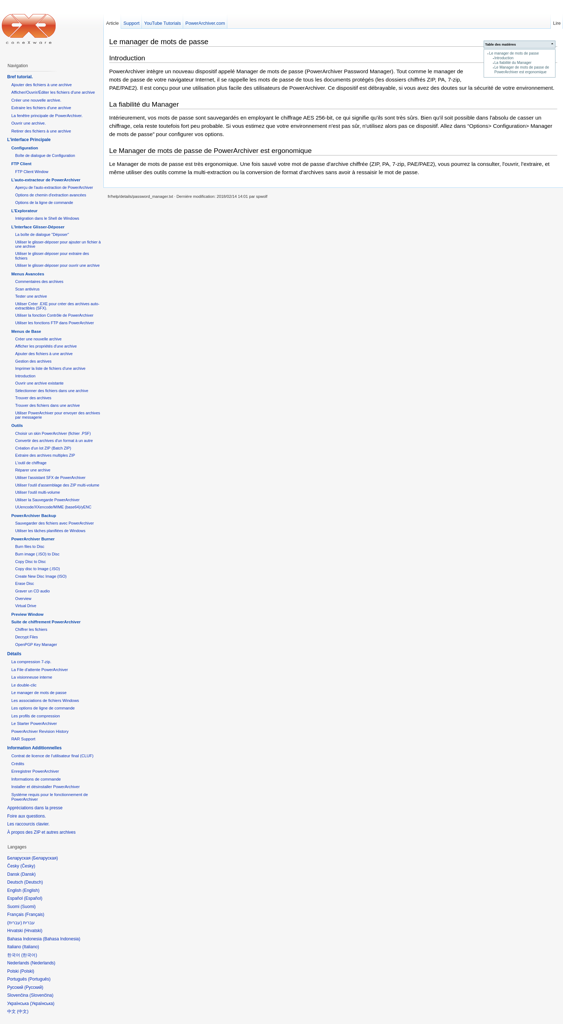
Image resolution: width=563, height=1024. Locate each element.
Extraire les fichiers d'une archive (41, 108)
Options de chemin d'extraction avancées (50, 195)
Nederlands (43, 962)
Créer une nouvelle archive (38, 339)
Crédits (17, 764)
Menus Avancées (27, 274)
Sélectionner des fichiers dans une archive (51, 390)
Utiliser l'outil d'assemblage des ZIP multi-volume (57, 485)
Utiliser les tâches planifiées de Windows (50, 531)
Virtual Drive (25, 606)
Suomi (28, 906)
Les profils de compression (35, 716)
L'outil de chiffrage (30, 463)
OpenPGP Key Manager (36, 644)
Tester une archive (31, 296)
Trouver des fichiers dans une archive (47, 405)
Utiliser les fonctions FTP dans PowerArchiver (54, 323)
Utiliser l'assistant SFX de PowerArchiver (50, 477)
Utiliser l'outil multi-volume (37, 492)
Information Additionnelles (34, 747)
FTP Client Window (31, 171)
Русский (34, 987)
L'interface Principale (29, 139)
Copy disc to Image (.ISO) (37, 569)
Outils (17, 425)
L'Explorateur (24, 211)
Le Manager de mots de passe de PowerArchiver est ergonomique (521, 69)
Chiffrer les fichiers (31, 629)
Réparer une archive (32, 470)
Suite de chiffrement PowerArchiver (45, 622)
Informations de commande (36, 779)
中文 (22, 1011)
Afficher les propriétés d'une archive (46, 346)
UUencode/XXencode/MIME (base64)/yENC (53, 507)
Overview (23, 598)
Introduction (503, 58)
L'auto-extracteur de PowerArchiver (45, 180)
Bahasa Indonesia (61, 938)
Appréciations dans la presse (34, 807)
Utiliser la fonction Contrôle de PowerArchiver (54, 315)
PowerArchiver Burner (33, 539)
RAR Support (23, 739)
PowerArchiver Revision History (40, 731)
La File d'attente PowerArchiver (39, 669)
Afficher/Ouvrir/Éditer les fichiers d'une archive (53, 92)
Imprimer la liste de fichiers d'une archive (50, 368)
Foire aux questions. (26, 816)
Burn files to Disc (29, 546)
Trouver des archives (33, 398)
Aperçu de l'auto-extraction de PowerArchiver (54, 187)
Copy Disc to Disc (30, 561)
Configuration (24, 148)
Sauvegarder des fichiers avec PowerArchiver (54, 523)
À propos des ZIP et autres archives (41, 832)
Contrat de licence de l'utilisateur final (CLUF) (52, 756)
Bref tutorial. (20, 76)
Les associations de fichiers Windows (45, 700)
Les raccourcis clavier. (28, 824)
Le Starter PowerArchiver (34, 723)
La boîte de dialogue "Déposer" (42, 234)
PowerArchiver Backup (33, 515)
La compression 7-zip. (31, 662)
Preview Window (27, 614)
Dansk (28, 874)
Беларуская (44, 858)
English (31, 890)
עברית (14, 922)
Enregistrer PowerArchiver (35, 771)
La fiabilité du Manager (513, 63)
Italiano (31, 946)
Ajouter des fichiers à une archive (41, 85)
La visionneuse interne (31, 677)
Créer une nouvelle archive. (36, 100)
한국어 (29, 955)
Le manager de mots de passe (514, 53)
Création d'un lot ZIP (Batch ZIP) (43, 448)
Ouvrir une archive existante (39, 383)
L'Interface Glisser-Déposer (37, 227)
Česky (28, 866)
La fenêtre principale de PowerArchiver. (47, 115)
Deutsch (33, 882)
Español (33, 898)
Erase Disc (24, 583)
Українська (42, 1003)
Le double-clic (23, 685)
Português (39, 979)
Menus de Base (26, 331)
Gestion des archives (33, 361)
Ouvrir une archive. (28, 123)
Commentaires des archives (39, 281)
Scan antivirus (27, 289)
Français (34, 914)
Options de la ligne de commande (44, 202)
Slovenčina (41, 995)
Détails (14, 653)
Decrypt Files (26, 637)
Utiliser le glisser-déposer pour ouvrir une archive (57, 265)
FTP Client (21, 164)
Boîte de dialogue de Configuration (45, 155)
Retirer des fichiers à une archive (41, 131)
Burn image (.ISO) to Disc (37, 554)
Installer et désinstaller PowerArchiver (45, 787)
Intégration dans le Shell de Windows (47, 218)
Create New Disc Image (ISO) (40, 576)
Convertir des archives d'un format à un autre (54, 440)
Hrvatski (33, 930)
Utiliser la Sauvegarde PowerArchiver (47, 500)
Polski (27, 971)
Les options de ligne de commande (43, 708)
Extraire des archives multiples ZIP (45, 455)
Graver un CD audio (32, 591)
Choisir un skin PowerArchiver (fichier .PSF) (53, 433)
